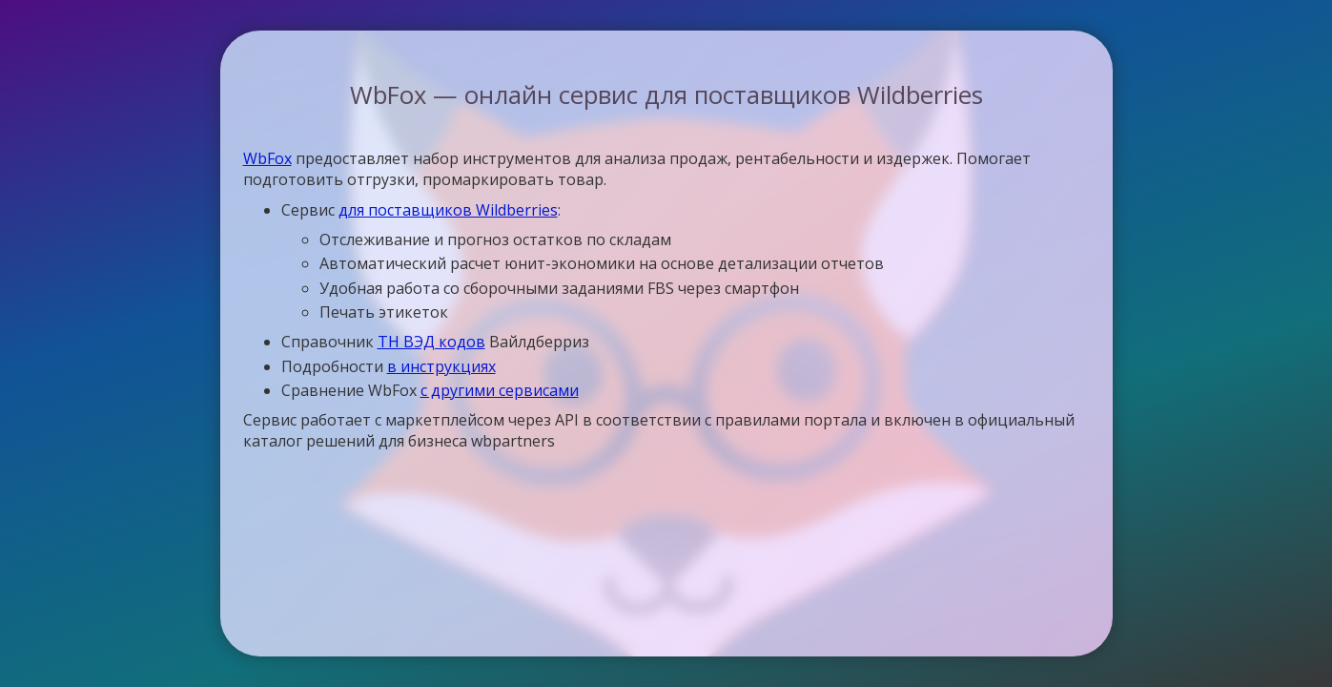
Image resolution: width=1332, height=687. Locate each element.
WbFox (267, 158)
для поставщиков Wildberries (448, 209)
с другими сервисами (499, 390)
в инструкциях (441, 366)
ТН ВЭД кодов (431, 341)
